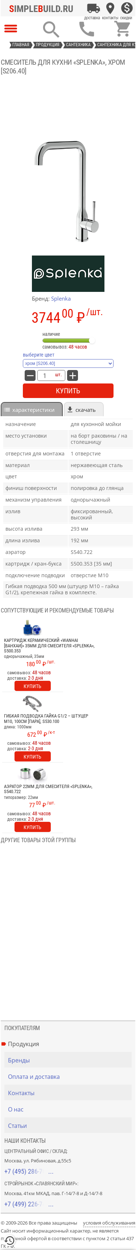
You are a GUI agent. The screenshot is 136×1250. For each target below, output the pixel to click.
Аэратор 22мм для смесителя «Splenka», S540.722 (48, 789)
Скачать (85, 409)
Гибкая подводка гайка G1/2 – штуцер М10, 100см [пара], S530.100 (46, 719)
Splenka (61, 298)
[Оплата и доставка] (93, 8)
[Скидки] (127, 8)
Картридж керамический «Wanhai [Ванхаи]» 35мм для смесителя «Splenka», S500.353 (49, 646)
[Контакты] (110, 8)
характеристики (33, 409)
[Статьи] (70, 1125)
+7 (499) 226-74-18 (29, 1204)
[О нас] (70, 1109)
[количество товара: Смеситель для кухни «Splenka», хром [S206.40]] (44, 375)
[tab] (32, 409)
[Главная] (43, 8)
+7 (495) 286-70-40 (29, 1171)
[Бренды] (70, 1060)
